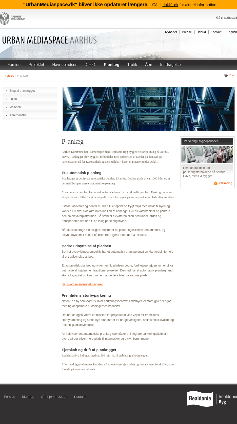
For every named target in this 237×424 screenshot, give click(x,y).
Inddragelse (170, 65)
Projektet (36, 65)
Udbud (201, 32)
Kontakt (216, 32)
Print (229, 75)
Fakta (13, 99)
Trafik (132, 65)
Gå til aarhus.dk (226, 18)
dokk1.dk (170, 5)
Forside (13, 65)
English (232, 32)
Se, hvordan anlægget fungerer (82, 284)
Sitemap (28, 397)
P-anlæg (111, 65)
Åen (148, 65)
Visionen (15, 107)
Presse (187, 32)
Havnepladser (64, 65)
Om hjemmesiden (54, 397)
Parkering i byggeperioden (201, 141)
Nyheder (171, 32)
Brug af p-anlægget (22, 90)
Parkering (225, 183)
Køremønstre (18, 115)
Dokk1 (90, 65)
